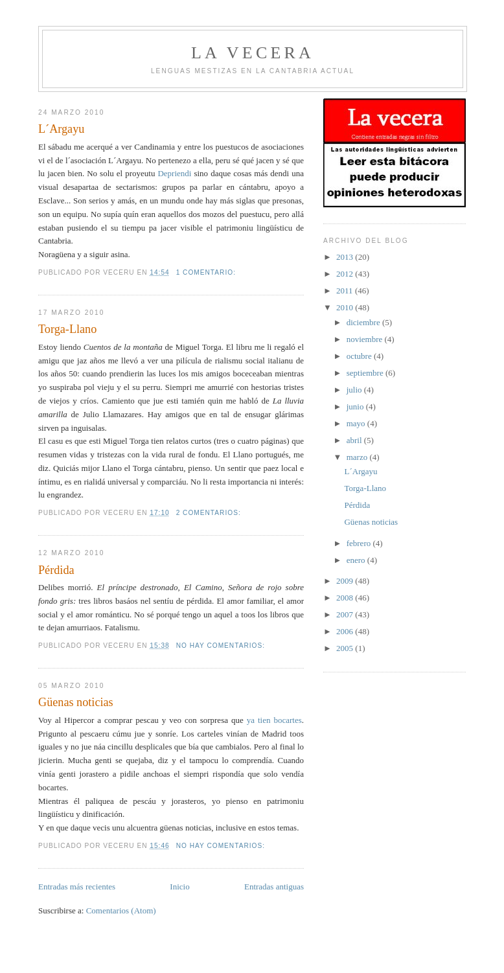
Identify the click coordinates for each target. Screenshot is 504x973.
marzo (358, 457)
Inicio (179, 886)
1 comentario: (207, 272)
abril (355, 440)
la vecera (252, 52)
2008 (345, 597)
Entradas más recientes (76, 886)
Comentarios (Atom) (121, 910)
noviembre (366, 339)
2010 (345, 307)
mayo (357, 423)
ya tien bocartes (274, 720)
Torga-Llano (67, 329)
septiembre (366, 373)
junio (356, 406)
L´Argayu (61, 128)
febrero (360, 543)
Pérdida (56, 570)
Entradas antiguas (274, 886)
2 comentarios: (210, 512)
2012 (345, 274)
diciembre (364, 322)
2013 (345, 257)
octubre (360, 356)
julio (355, 390)
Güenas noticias (75, 702)
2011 (345, 290)
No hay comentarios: (222, 645)
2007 (345, 614)
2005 (345, 648)
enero (357, 560)
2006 (345, 631)
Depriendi (175, 173)
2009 (345, 581)
